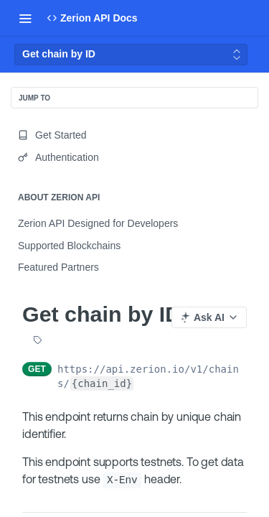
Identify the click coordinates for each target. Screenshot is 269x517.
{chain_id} (102, 383)
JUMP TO (34, 98)
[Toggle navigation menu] (25, 18)
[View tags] (37, 341)
